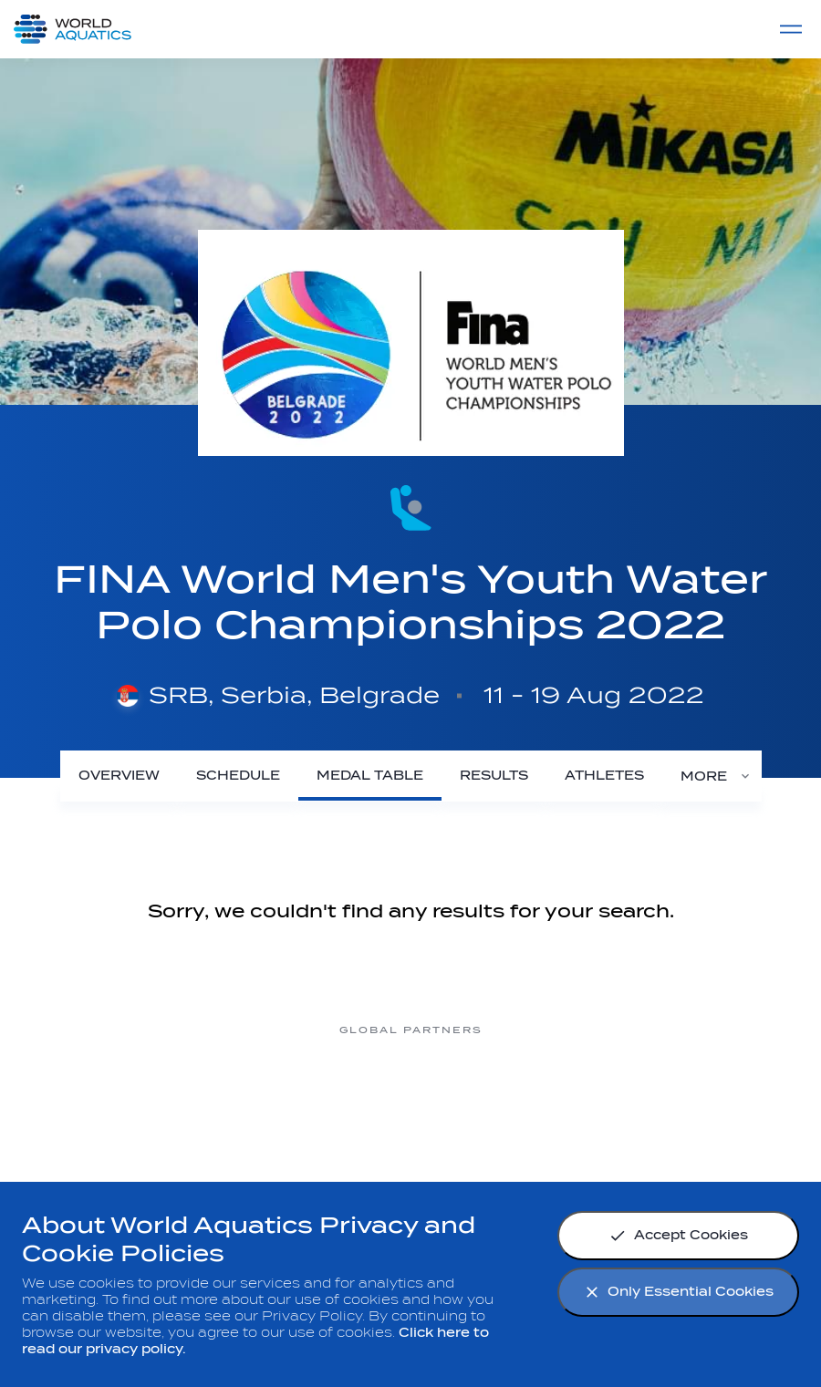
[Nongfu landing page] (264, 1098)
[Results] (494, 775)
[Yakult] (702, 1098)
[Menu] (791, 29)
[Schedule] (238, 775)
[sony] (556, 1098)
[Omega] (410, 1098)
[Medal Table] (370, 775)
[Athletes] (604, 775)
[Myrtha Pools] (118, 1098)
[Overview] (119, 775)
